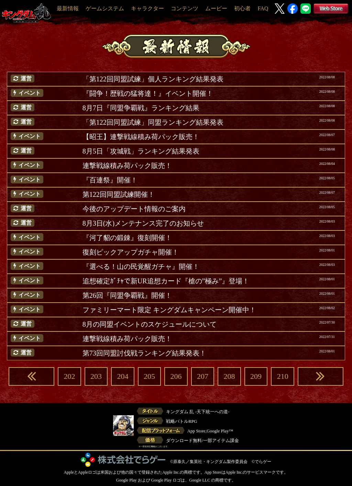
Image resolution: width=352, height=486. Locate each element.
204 (122, 376)
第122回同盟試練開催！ (118, 194)
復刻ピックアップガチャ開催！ (130, 252)
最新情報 (68, 8)
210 (282, 376)
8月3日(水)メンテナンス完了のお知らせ (143, 223)
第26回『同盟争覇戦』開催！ (127, 295)
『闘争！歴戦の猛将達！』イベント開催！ (147, 93)
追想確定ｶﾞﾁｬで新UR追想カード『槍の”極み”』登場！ (166, 281)
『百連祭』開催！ (110, 180)
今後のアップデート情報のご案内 (134, 208)
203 (96, 376)
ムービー (216, 8)
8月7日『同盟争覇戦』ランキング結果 (140, 107)
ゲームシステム (105, 8)
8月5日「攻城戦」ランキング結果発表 (140, 151)
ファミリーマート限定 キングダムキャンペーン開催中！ (169, 309)
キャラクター (147, 8)
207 (202, 376)
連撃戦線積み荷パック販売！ (127, 165)
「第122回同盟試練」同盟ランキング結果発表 (152, 122)
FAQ (262, 8)
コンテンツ (184, 8)
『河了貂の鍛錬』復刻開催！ (127, 237)
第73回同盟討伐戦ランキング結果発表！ (144, 353)
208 (229, 376)
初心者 (242, 8)
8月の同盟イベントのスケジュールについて (149, 324)
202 (69, 376)
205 (149, 376)
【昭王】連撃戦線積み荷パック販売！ (140, 136)
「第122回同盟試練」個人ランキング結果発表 (152, 79)
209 (256, 376)
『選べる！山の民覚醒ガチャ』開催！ (140, 266)
